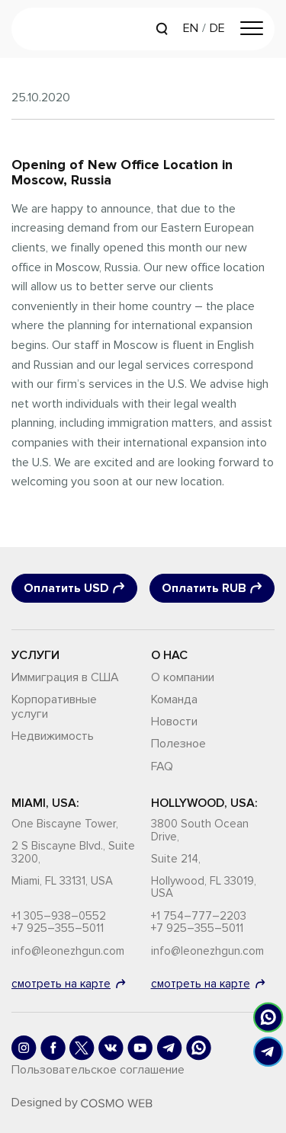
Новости (174, 721)
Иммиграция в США (65, 677)
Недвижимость (52, 736)
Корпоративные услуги (54, 707)
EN (190, 28)
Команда (174, 699)
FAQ (162, 766)
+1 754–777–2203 (198, 916)
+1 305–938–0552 (58, 916)
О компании (182, 677)
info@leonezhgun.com (67, 951)
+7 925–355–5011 (57, 928)
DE (217, 28)
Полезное (178, 743)
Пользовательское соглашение (98, 1069)
